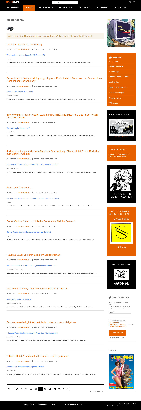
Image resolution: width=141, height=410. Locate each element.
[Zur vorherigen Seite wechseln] (13, 389)
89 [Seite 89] (41, 389)
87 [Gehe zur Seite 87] (31, 389)
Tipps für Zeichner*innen (118, 87)
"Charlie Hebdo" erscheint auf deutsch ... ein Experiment (37, 356)
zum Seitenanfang (74, 404)
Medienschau (23, 49)
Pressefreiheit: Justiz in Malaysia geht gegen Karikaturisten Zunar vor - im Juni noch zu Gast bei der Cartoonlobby (54, 79)
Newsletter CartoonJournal (119, 309)
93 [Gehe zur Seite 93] (59, 389)
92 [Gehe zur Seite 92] (55, 389)
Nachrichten (113, 61)
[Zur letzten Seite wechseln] (67, 389)
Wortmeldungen (115, 98)
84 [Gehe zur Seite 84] (17, 389)
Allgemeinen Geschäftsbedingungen (118, 323)
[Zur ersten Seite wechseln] (9, 389)
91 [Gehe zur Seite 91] (50, 389)
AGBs (54, 404)
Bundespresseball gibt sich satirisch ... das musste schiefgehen (41, 322)
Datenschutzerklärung (117, 326)
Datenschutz (29, 404)
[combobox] (65, 2)
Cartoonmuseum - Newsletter (120, 306)
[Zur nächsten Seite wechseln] (63, 389)
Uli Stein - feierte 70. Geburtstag (24, 44)
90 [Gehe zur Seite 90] (45, 389)
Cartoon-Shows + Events (118, 77)
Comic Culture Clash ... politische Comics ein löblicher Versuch (41, 221)
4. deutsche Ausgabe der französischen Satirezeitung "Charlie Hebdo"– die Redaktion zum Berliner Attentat (53, 152)
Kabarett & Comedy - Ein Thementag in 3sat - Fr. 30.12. (37, 288)
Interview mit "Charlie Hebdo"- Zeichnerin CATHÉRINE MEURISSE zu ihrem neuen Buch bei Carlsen (52, 116)
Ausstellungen (114, 72)
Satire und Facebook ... (19, 187)
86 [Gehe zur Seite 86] (26, 389)
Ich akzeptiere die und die (121, 323)
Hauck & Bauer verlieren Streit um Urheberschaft (33, 254)
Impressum (42, 404)
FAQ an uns (113, 103)
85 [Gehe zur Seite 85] (22, 389)
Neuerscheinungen (116, 93)
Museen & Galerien (116, 66)
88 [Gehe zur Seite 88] (36, 389)
